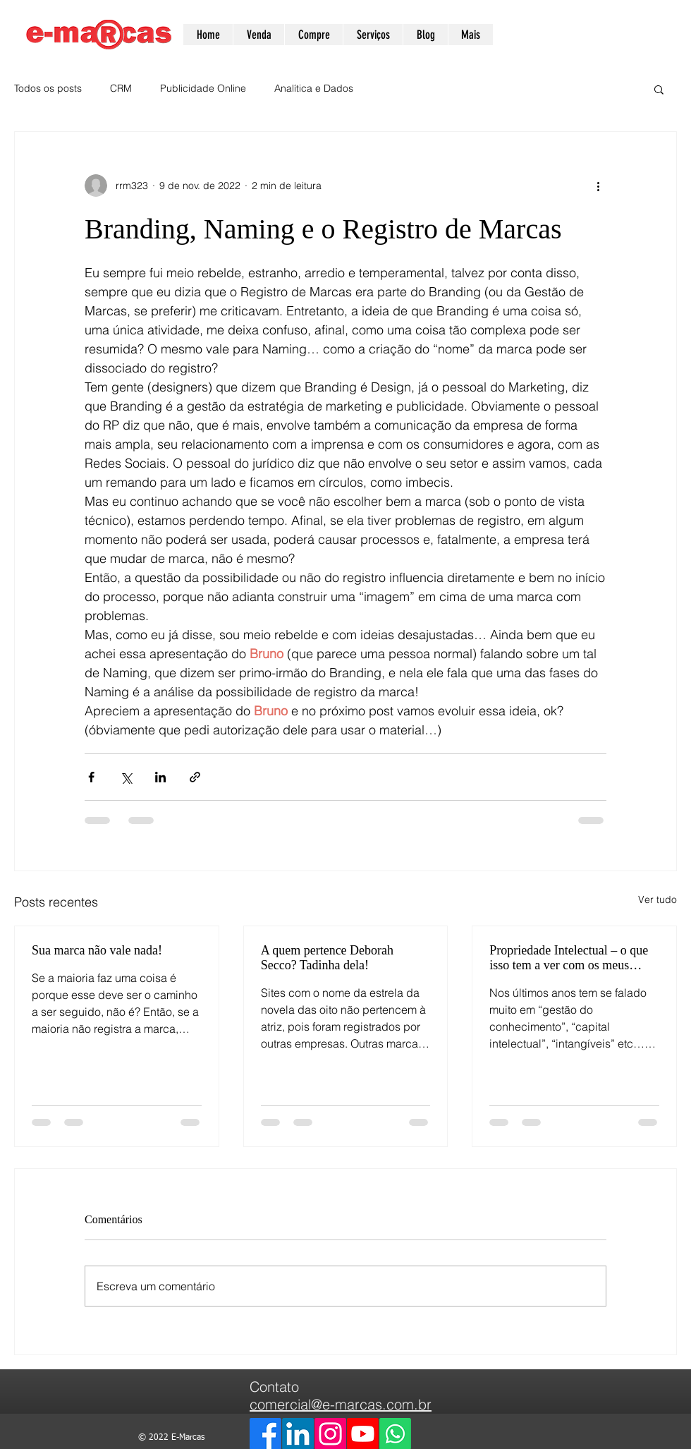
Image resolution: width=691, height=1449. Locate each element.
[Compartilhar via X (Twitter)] (126, 777)
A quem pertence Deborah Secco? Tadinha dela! (327, 957)
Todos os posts (48, 88)
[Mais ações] (597, 185)
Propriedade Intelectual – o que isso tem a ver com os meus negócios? (568, 958)
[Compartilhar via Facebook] (91, 777)
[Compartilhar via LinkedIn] (160, 777)
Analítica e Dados (313, 88)
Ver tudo (657, 899)
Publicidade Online (203, 88)
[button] (659, 89)
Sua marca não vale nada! (97, 950)
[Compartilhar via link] (195, 777)
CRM (121, 88)
